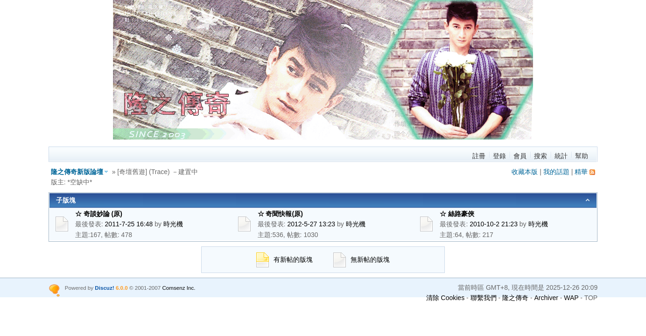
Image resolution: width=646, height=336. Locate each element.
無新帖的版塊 (361, 259)
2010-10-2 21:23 (494, 224)
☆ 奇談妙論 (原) (105, 213)
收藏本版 (525, 171)
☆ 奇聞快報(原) (287, 213)
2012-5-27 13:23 (311, 224)
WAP (571, 297)
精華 (581, 171)
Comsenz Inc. (178, 288)
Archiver (546, 297)
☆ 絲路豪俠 (457, 213)
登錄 (499, 156)
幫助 (581, 156)
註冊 (478, 156)
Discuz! (104, 288)
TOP (591, 297)
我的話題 (556, 171)
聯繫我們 (483, 297)
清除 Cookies (445, 297)
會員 (520, 156)
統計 (561, 156)
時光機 (173, 224)
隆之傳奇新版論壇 (77, 171)
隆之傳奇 (515, 297)
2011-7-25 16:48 (129, 224)
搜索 (540, 156)
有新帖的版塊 (284, 259)
